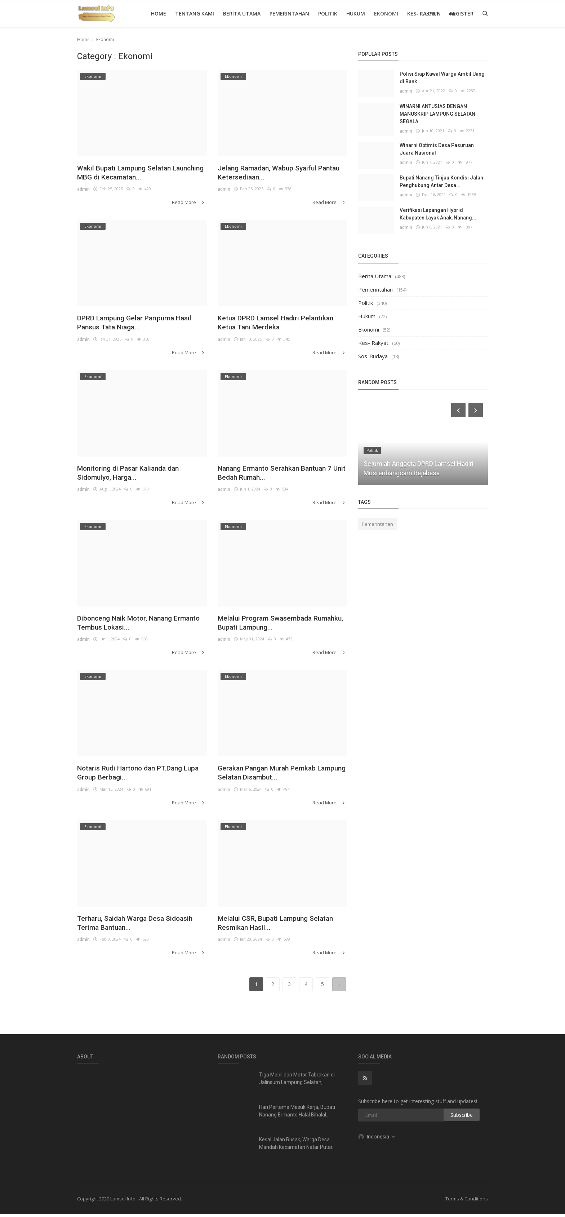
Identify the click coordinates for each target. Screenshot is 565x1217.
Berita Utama (242, 13)
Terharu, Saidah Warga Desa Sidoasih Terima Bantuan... (127, 926)
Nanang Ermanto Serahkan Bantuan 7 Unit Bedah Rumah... (281, 474)
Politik (327, 13)
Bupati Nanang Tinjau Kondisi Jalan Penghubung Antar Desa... (441, 181)
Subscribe (461, 1117)
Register (461, 13)
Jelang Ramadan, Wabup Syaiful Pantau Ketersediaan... (274, 173)
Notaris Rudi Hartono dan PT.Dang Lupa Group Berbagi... (138, 775)
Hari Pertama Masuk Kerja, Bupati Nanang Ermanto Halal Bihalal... (297, 1113)
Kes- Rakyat (373, 342)
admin (83, 191)
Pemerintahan (289, 13)
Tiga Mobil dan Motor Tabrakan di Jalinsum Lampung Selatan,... (297, 1081)
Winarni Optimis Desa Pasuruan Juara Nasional (437, 149)
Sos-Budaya (373, 356)
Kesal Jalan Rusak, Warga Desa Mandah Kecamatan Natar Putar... (297, 1146)
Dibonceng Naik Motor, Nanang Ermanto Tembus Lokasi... (132, 625)
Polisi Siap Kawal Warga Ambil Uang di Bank (442, 77)
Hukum (355, 13)
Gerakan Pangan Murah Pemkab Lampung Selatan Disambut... (274, 775)
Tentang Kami (194, 13)
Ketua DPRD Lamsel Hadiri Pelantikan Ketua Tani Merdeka (272, 324)
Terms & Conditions (466, 1201)
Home (158, 13)
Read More (190, 203)
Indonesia (377, 1139)
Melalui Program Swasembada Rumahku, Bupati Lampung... (271, 625)
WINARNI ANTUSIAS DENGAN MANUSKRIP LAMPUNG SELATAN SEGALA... (437, 113)
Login (433, 13)
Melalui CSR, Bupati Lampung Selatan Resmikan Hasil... (269, 926)
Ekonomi (386, 13)
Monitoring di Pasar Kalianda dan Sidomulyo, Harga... (135, 474)
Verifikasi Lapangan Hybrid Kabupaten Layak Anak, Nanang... (438, 214)
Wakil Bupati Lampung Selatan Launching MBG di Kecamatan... (133, 173)
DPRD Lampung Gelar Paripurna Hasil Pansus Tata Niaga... (133, 324)
